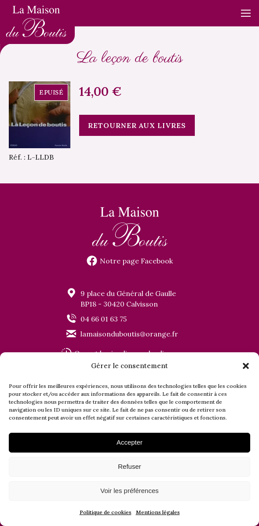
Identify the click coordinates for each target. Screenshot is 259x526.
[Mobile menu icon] (246, 13)
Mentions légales (158, 512)
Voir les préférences (129, 490)
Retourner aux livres (137, 125)
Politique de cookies (105, 512)
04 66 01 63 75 (103, 318)
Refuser (129, 466)
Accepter (129, 442)
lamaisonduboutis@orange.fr (129, 333)
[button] (245, 366)
